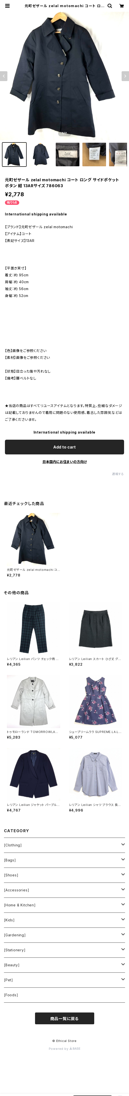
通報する (118, 474)
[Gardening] (15, 935)
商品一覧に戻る (64, 1018)
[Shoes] (11, 875)
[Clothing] (13, 845)
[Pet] (8, 980)
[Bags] (10, 860)
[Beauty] (11, 965)
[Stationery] (15, 950)
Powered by (64, 1049)
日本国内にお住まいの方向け (64, 462)
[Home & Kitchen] (20, 905)
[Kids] (9, 920)
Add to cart (64, 447)
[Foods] (11, 995)
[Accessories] (16, 890)
